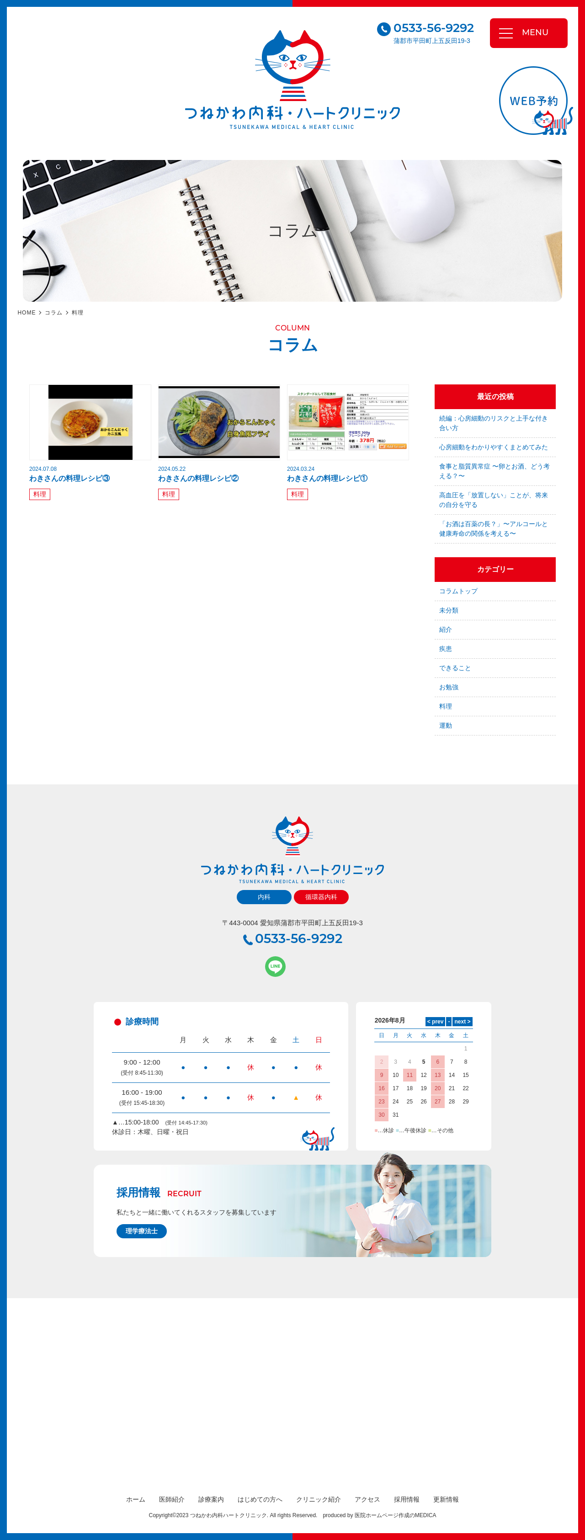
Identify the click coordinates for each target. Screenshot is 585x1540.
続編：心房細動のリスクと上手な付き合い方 (493, 423)
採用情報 (407, 1499)
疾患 (445, 648)
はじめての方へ (260, 1499)
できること (455, 667)
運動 (445, 725)
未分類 (448, 610)
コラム (54, 312)
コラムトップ (458, 591)
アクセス (367, 1499)
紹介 (445, 629)
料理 (78, 312)
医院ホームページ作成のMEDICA (395, 1515)
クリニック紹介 (318, 1499)
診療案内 (211, 1499)
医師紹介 (172, 1499)
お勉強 (448, 687)
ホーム (135, 1499)
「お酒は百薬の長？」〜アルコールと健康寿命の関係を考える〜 (493, 528)
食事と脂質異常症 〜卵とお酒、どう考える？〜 (494, 471)
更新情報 (446, 1499)
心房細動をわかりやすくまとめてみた (493, 447)
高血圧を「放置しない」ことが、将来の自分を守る (493, 499)
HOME (26, 312)
